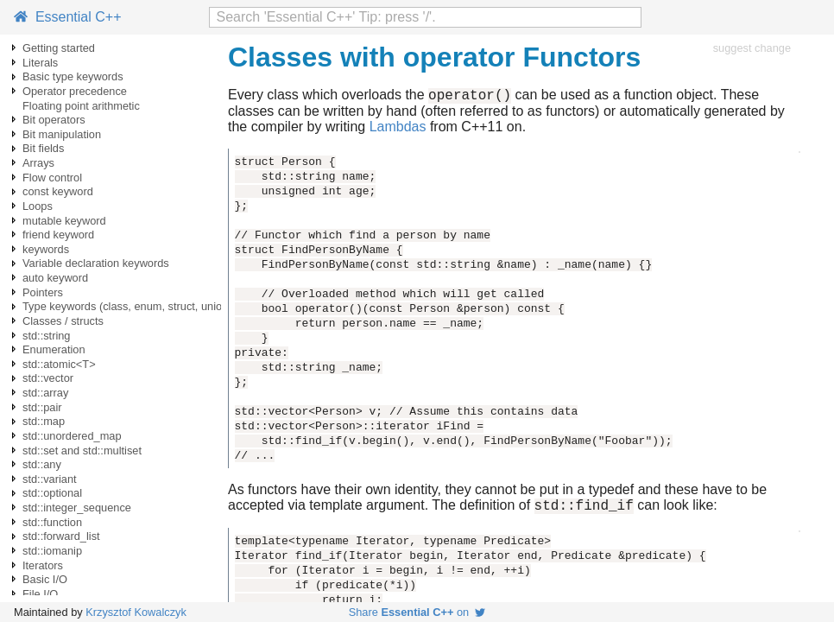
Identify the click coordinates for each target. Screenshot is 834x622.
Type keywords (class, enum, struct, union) (127, 306)
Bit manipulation (61, 134)
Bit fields (43, 148)
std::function (52, 522)
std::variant (49, 479)
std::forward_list (61, 536)
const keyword (57, 191)
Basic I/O (44, 579)
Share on (417, 612)
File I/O (40, 593)
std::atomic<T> (59, 364)
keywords (45, 249)
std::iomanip (52, 550)
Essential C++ (68, 17)
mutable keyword (64, 220)
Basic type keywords (72, 76)
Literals (40, 62)
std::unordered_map (72, 435)
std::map (43, 421)
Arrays (38, 162)
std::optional (52, 492)
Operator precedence (74, 91)
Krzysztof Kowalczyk (135, 612)
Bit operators (53, 119)
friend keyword (58, 234)
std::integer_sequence (76, 507)
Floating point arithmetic (81, 105)
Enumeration (53, 349)
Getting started (58, 47)
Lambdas (398, 129)
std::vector (47, 377)
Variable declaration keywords (95, 263)
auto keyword (55, 277)
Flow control (52, 177)
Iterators (42, 565)
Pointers (42, 292)
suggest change (752, 47)
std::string (46, 335)
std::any (41, 464)
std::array (45, 392)
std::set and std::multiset (82, 450)
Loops (37, 206)
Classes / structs (63, 320)
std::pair (42, 407)
